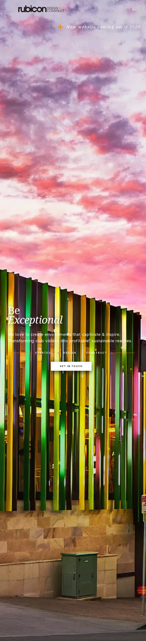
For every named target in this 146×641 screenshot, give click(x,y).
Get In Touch (71, 366)
